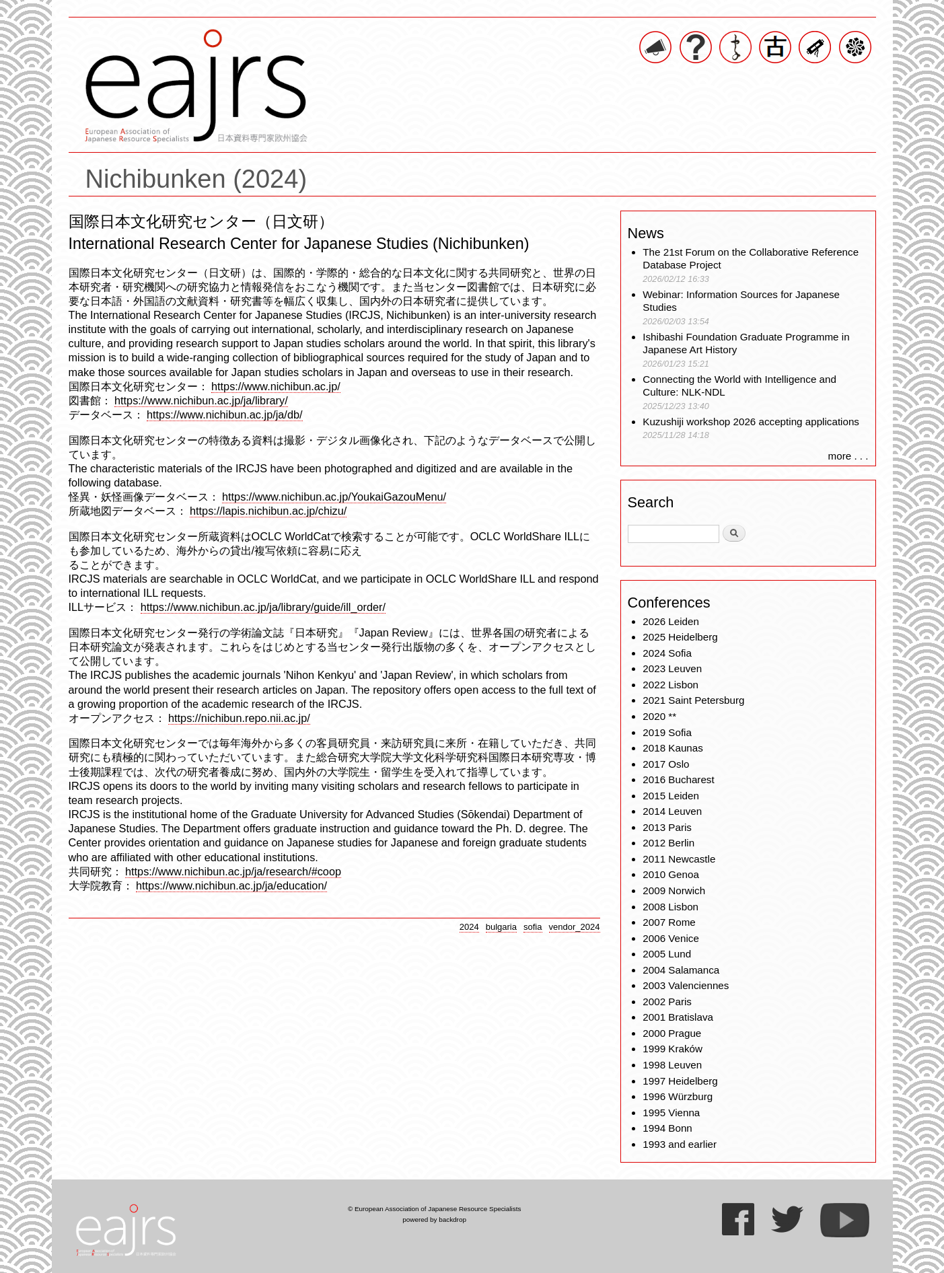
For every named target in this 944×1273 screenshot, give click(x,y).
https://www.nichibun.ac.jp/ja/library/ (201, 400)
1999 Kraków (672, 1048)
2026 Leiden (671, 621)
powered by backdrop (434, 1219)
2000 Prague (672, 1033)
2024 (469, 927)
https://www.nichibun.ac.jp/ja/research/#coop (233, 871)
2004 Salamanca (681, 970)
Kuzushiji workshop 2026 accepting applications (751, 421)
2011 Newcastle (679, 859)
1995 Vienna (671, 1112)
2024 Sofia (667, 653)
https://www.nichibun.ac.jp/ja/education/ (231, 885)
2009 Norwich (674, 890)
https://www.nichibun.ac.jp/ (275, 386)
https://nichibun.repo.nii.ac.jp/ (239, 718)
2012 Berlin (668, 842)
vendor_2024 (574, 927)
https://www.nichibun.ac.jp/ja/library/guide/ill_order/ (263, 607)
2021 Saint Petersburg (693, 700)
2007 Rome (669, 922)
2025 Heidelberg (680, 637)
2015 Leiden (671, 795)
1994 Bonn (667, 1128)
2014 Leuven (672, 811)
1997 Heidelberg (680, 1081)
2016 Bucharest (678, 779)
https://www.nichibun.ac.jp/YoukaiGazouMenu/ (334, 496)
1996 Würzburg (678, 1096)
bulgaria (501, 927)
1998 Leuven (672, 1064)
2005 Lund (667, 953)
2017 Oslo (666, 764)
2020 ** (659, 716)
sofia (532, 927)
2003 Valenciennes (686, 985)
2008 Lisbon (670, 906)
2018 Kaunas (673, 748)
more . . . (848, 456)
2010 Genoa (671, 874)
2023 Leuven (672, 668)
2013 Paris (667, 827)
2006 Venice (671, 938)
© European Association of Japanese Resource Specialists (434, 1208)
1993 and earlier (680, 1144)
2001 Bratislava (678, 1017)
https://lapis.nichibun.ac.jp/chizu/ (268, 511)
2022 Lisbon (670, 684)
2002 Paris (667, 1001)
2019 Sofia (667, 732)
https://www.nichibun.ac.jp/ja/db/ (224, 414)
